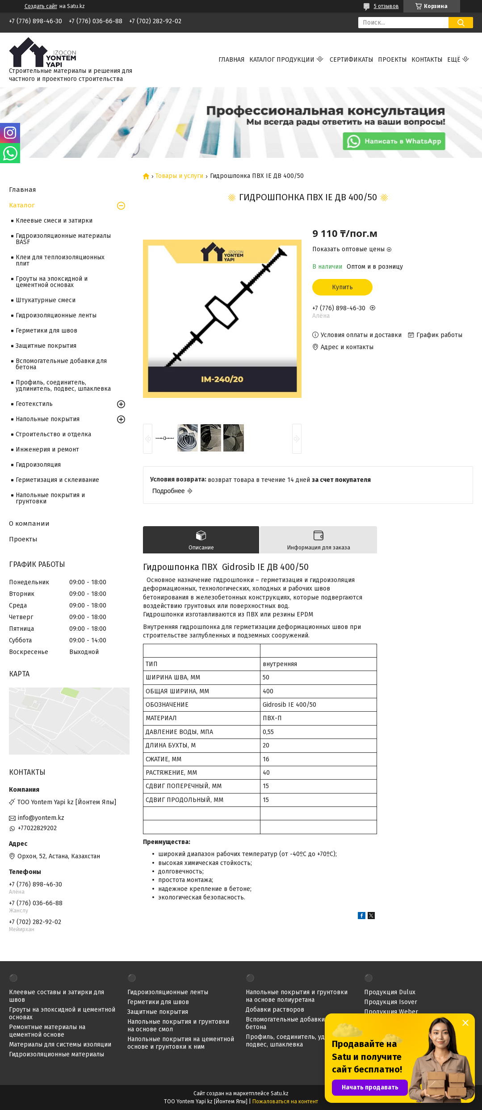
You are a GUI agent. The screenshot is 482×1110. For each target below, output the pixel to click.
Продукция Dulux (389, 992)
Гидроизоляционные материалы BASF (63, 239)
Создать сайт (41, 6)
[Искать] (460, 22)
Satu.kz (280, 1093)
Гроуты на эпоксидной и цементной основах (52, 282)
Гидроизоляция (38, 464)
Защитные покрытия (46, 346)
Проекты (392, 59)
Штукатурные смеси (45, 300)
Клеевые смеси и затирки (54, 220)
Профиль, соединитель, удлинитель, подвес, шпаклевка (63, 386)
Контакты (427, 59)
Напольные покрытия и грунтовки (50, 498)
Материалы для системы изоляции (60, 1044)
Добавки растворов (275, 1009)
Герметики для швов (46, 330)
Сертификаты (351, 59)
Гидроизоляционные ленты (56, 315)
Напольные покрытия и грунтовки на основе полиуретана (297, 996)
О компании (29, 523)
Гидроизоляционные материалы (56, 1054)
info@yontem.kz (41, 818)
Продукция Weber (391, 1012)
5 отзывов (386, 6)
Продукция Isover (390, 1002)
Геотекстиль (34, 404)
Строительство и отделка (53, 434)
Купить (342, 287)
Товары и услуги (179, 176)
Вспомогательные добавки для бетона (61, 364)
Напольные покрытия (48, 419)
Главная (231, 59)
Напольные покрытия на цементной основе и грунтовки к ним (180, 1043)
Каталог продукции (281, 59)
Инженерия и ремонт (47, 449)
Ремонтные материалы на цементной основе (47, 1030)
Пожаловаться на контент (285, 1101)
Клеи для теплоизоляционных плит (60, 260)
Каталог (22, 205)
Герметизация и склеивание (57, 480)
